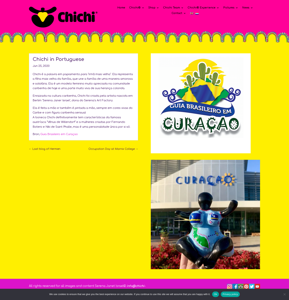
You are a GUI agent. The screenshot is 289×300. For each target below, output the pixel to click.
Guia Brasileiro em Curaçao (59, 134)
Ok (215, 294)
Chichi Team (171, 7)
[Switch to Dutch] (197, 14)
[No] (284, 294)
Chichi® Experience (201, 7)
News (245, 7)
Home (121, 7)
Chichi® (135, 7)
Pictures (228, 7)
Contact (177, 13)
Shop (151, 7)
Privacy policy (230, 294)
